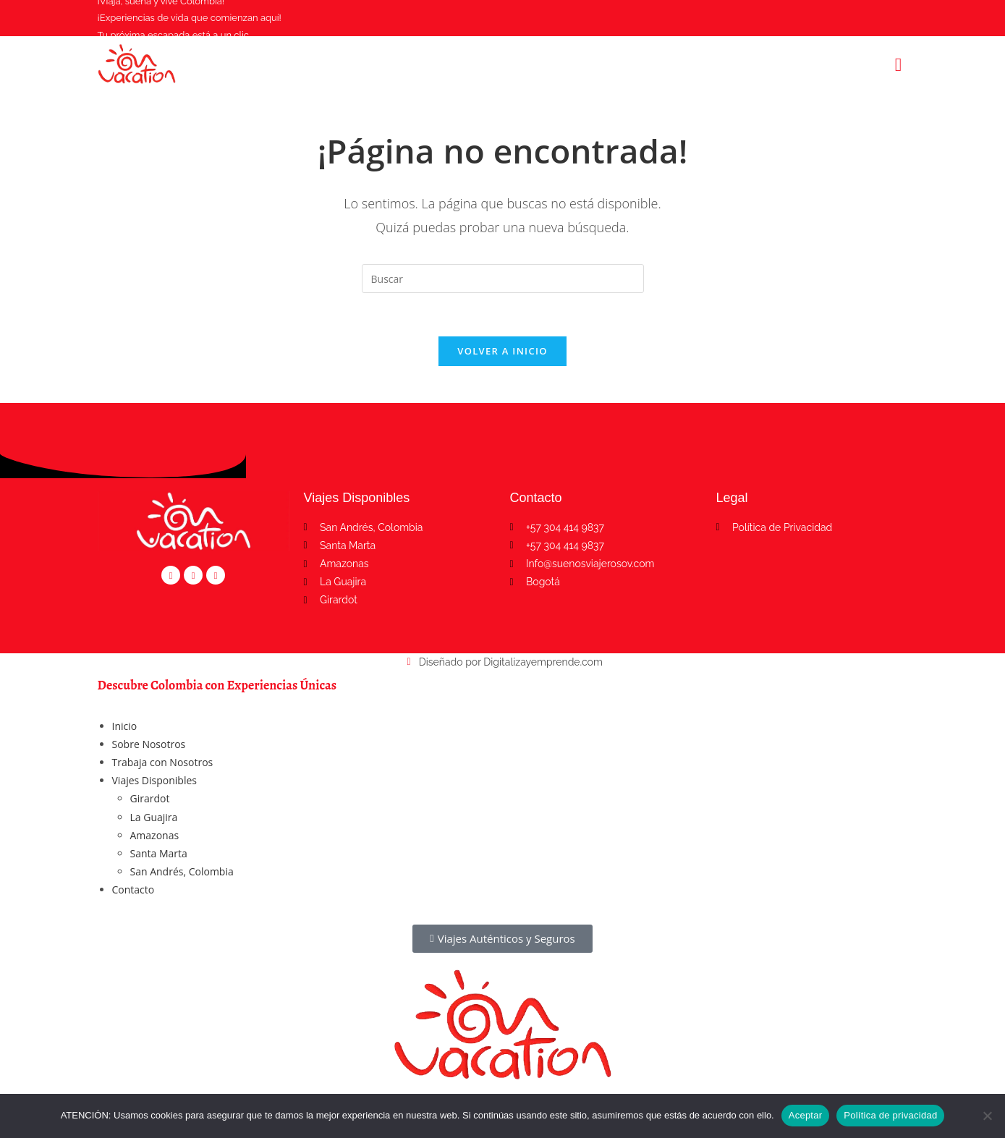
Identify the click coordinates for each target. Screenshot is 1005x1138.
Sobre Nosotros (149, 745)
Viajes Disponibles (154, 781)
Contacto (133, 890)
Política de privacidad (890, 1115)
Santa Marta (158, 854)
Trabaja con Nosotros (162, 763)
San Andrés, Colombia (182, 872)
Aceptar (806, 1115)
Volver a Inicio (502, 351)
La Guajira (154, 818)
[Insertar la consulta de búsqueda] (503, 278)
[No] (987, 1115)
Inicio (124, 727)
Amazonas (154, 836)
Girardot (150, 799)
